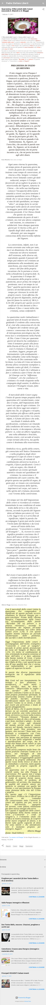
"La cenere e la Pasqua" (16, 837)
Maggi (21, 846)
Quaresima (29, 846)
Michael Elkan (28, 1001)
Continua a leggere (36, 897)
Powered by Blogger (23, 997)
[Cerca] (43, 4)
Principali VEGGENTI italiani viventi (15, 973)
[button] (43, 9)
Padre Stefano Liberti (17, 3)
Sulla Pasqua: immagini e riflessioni (15, 903)
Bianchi (8, 846)
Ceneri (15, 846)
